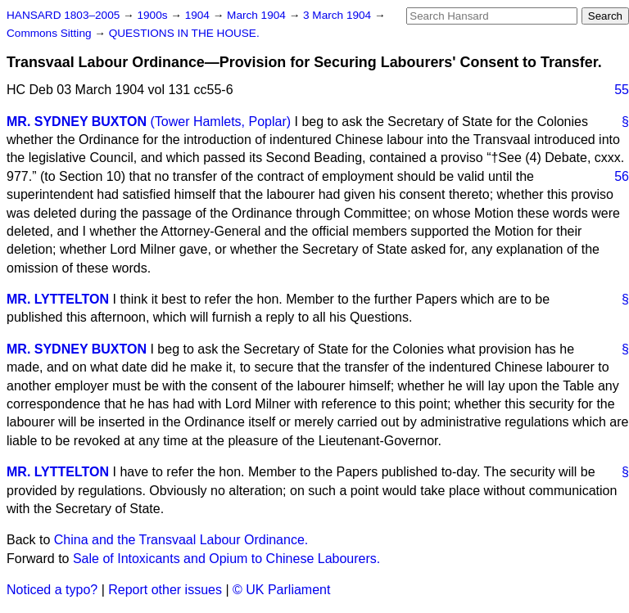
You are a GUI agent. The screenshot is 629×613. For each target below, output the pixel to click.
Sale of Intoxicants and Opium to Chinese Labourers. (226, 559)
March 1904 (258, 15)
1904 (199, 15)
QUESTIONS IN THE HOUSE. (184, 33)
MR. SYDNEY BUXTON (77, 121)
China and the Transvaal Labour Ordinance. (181, 540)
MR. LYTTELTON (58, 299)
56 (621, 176)
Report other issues (165, 590)
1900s (153, 15)
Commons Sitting (50, 33)
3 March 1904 (338, 15)
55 (621, 90)
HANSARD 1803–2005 (63, 15)
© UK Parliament (281, 590)
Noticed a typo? (52, 590)
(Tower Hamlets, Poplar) (220, 121)
